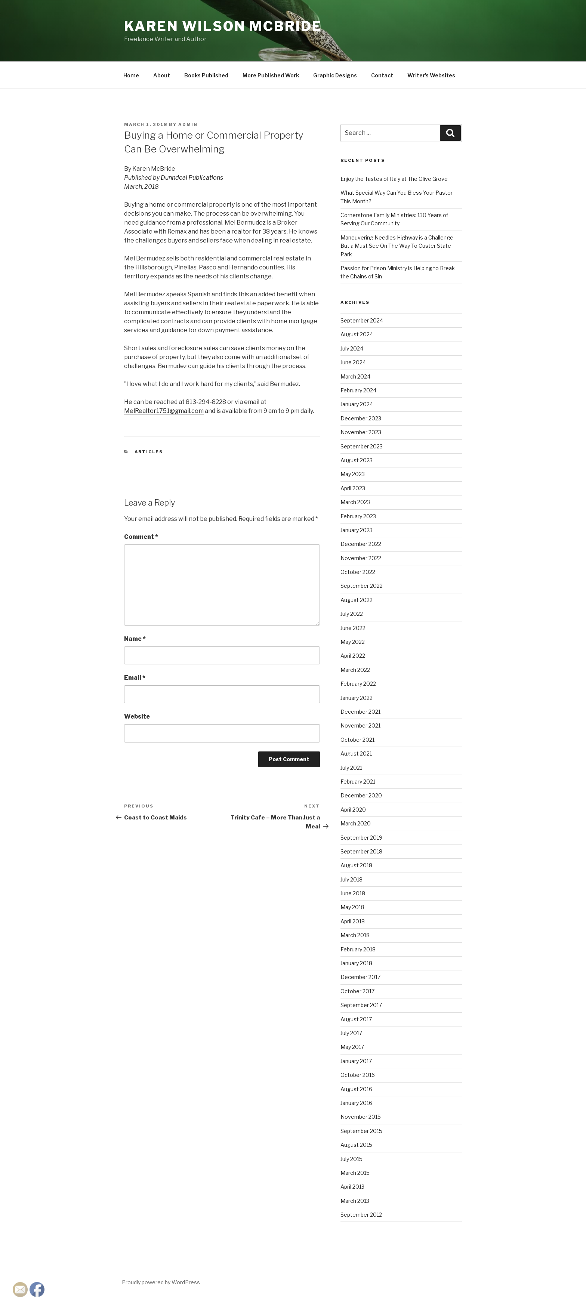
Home (131, 75)
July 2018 (351, 879)
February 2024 (358, 390)
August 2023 (356, 460)
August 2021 (356, 753)
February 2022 (358, 683)
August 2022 (356, 600)
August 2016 (356, 1089)
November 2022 (360, 558)
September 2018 (361, 851)
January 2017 (356, 1061)
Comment (141, 536)
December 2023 (360, 418)
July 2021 (351, 768)
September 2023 (361, 446)
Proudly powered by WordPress (161, 1282)
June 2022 (353, 628)
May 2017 (352, 1047)
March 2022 (355, 670)
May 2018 (352, 907)
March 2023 (355, 502)
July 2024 (351, 348)
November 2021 (360, 725)
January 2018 (356, 963)
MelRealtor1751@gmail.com (164, 410)
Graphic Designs (335, 75)
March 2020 (355, 823)
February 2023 (358, 516)
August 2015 (356, 1145)
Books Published (206, 75)
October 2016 (357, 1075)
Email (134, 677)
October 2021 (357, 740)
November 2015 (360, 1117)
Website (137, 716)
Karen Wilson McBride (223, 26)
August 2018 (356, 865)
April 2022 (352, 655)
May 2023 (352, 474)
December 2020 (361, 795)
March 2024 (355, 376)
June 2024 (353, 362)
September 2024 (361, 320)
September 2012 (361, 1214)
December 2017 (360, 977)
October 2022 (357, 572)
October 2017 (357, 991)
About (161, 75)
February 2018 (358, 949)
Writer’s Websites (431, 75)
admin (188, 124)
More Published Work (271, 75)
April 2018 (352, 921)
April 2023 (352, 488)
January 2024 (356, 404)
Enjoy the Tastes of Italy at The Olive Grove (394, 179)
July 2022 (351, 614)
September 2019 (361, 837)
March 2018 (355, 935)
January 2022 (356, 698)
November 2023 (360, 432)
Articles (149, 451)
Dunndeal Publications (192, 177)
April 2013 (352, 1186)
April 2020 (353, 809)
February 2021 (357, 781)
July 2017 (351, 1033)
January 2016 (356, 1103)
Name (135, 638)
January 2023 (356, 530)
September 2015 (361, 1131)
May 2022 (352, 642)
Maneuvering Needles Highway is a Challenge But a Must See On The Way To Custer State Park (396, 245)
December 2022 (360, 544)
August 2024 (356, 334)
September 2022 (361, 586)
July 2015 (351, 1159)
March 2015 (355, 1173)
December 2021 (360, 711)
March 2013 (354, 1201)
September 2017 (361, 1005)
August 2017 (356, 1019)
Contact (382, 75)
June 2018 (352, 893)
